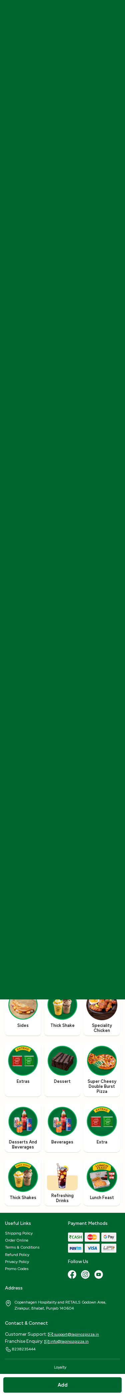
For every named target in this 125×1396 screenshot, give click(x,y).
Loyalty (60, 1367)
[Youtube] (99, 1275)
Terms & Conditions (22, 1247)
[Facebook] (73, 1275)
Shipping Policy (19, 1233)
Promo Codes (16, 1268)
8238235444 (20, 1349)
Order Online (16, 1240)
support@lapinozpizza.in (73, 1334)
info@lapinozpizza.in (66, 1341)
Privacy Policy (17, 1261)
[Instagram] (86, 1275)
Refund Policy (17, 1254)
